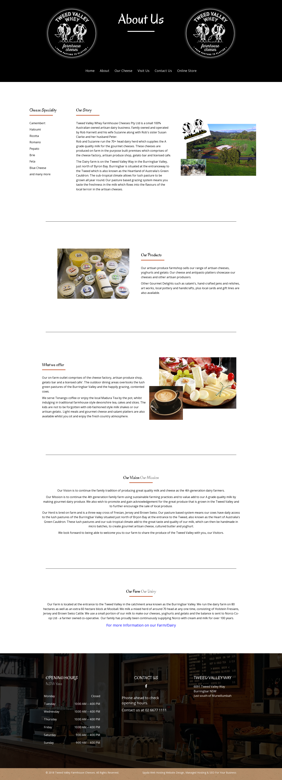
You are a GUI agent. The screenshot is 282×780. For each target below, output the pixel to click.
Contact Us (163, 70)
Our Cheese (123, 70)
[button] (146, 686)
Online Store (187, 70)
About (104, 70)
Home (90, 70)
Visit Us (143, 70)
